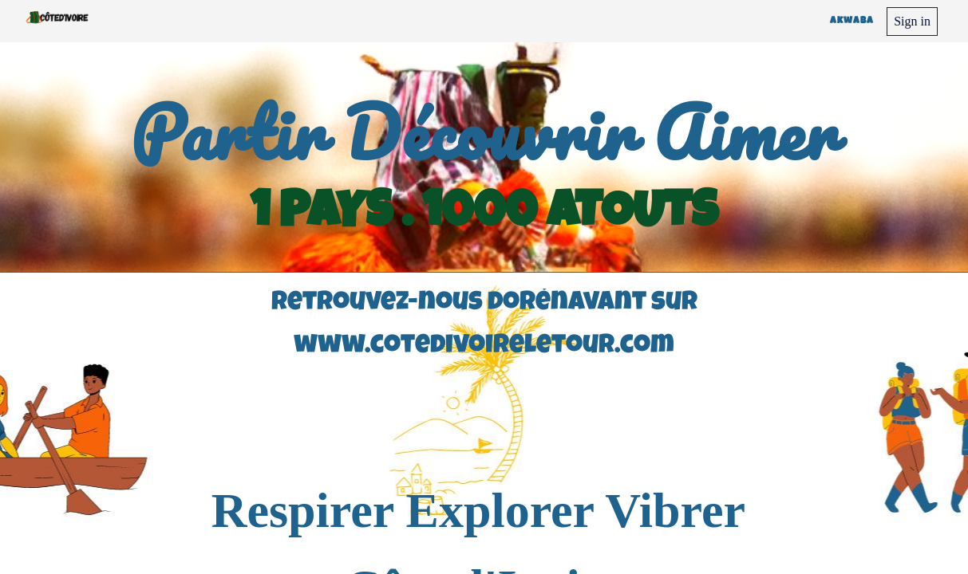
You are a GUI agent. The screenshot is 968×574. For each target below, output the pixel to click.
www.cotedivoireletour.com (484, 347)
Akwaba (852, 21)
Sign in (912, 21)
